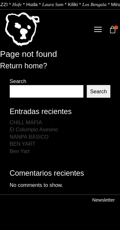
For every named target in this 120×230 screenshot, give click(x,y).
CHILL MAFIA (26, 122)
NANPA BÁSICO (29, 137)
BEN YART (23, 144)
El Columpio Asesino (34, 129)
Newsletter (103, 200)
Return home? (23, 66)
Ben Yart (20, 151)
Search (18, 81)
